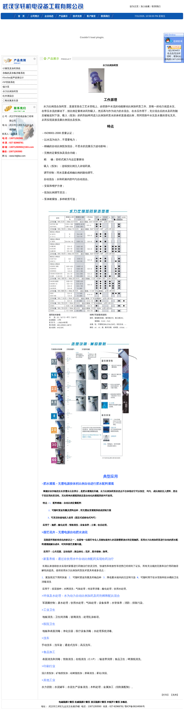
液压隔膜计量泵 (98, 702)
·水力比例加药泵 (10, 91)
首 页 (21, 16)
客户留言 (91, 16)
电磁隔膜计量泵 (66, 702)
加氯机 (124, 702)
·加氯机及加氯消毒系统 (13, 73)
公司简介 (34, 16)
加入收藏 (145, 6)
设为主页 (134, 6)
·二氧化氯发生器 (10, 100)
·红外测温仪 (8, 96)
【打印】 (165, 695)
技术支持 (77, 16)
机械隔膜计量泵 (82, 702)
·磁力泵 (5, 86)
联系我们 (156, 6)
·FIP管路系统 (8, 82)
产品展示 (63, 16)
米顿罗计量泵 (113, 702)
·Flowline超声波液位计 (13, 77)
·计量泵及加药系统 (11, 68)
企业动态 (49, 16)
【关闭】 (174, 695)
